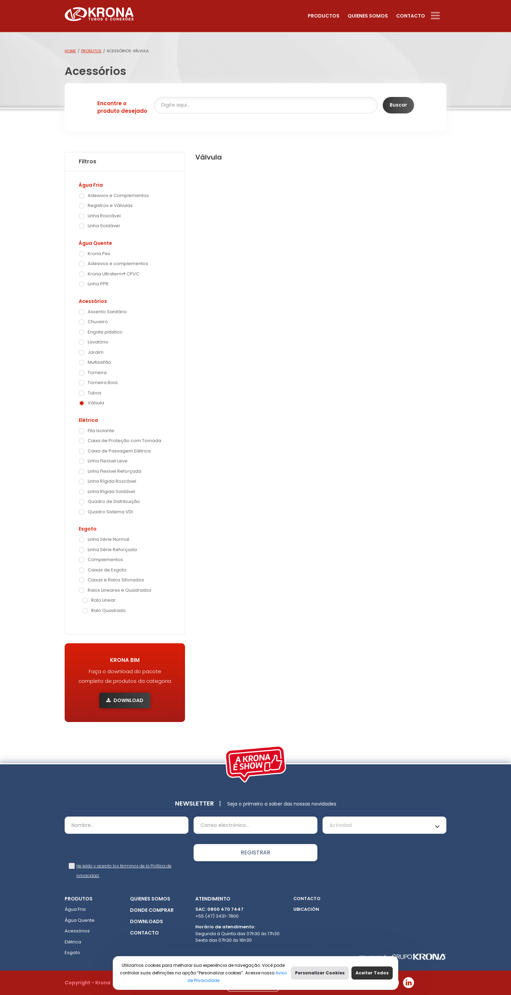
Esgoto (88, 528)
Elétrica (88, 420)
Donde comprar (152, 910)
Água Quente (95, 243)
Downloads (146, 921)
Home (70, 51)
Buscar (398, 104)
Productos (323, 15)
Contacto (410, 15)
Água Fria (91, 185)
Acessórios (93, 301)
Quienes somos (368, 15)
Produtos (91, 51)
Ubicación (306, 909)
